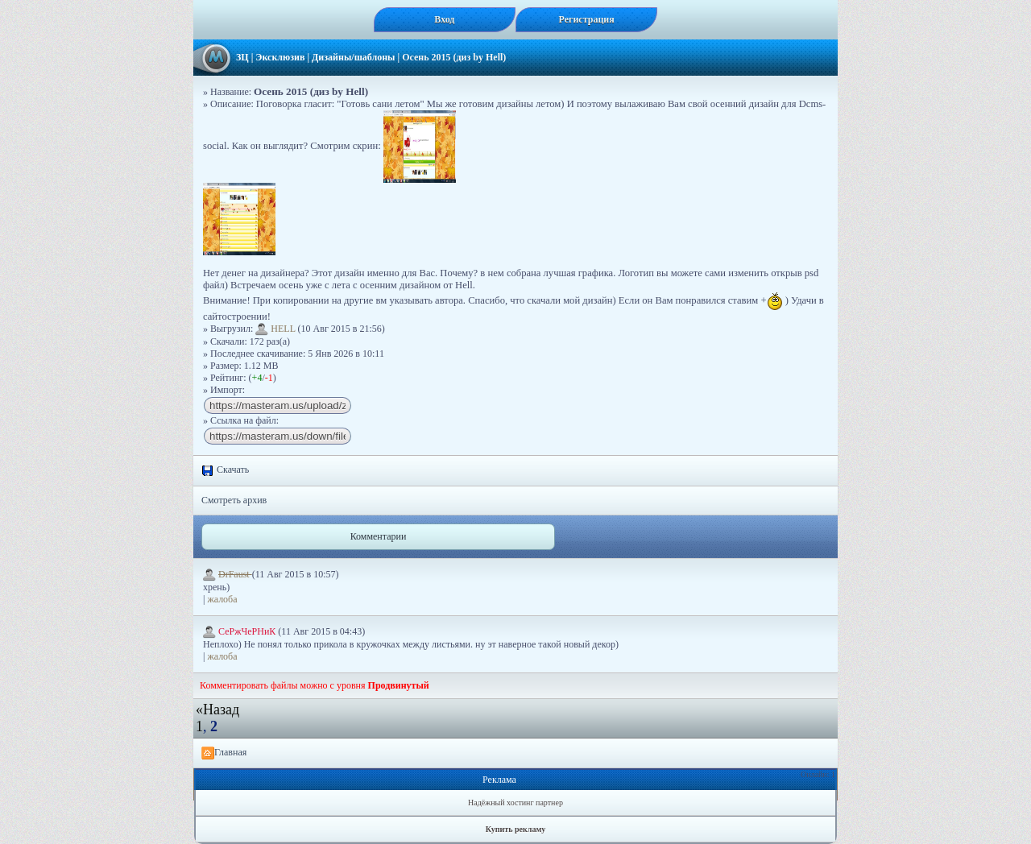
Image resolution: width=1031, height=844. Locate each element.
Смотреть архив (234, 500)
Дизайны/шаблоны (353, 57)
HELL (275, 328)
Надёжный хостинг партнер (515, 802)
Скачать (225, 470)
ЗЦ (242, 57)
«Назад (217, 709)
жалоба (222, 599)
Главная (223, 753)
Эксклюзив (279, 57)
